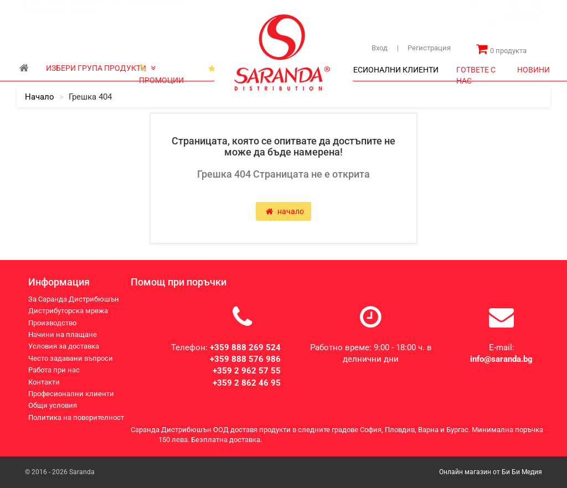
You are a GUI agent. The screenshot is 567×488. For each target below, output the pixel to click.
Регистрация (424, 48)
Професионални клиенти (71, 394)
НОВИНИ (533, 69)
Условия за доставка (63, 346)
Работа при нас (54, 370)
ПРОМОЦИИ (161, 71)
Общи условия (52, 405)
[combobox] (517, 30)
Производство (42, 21)
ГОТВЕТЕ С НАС (476, 72)
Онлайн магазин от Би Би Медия (490, 472)
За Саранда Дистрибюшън (61, 10)
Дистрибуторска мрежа (148, 10)
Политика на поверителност (76, 417)
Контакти (87, 21)
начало (39, 97)
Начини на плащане (62, 334)
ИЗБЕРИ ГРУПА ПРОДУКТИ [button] (101, 68)
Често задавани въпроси (70, 358)
